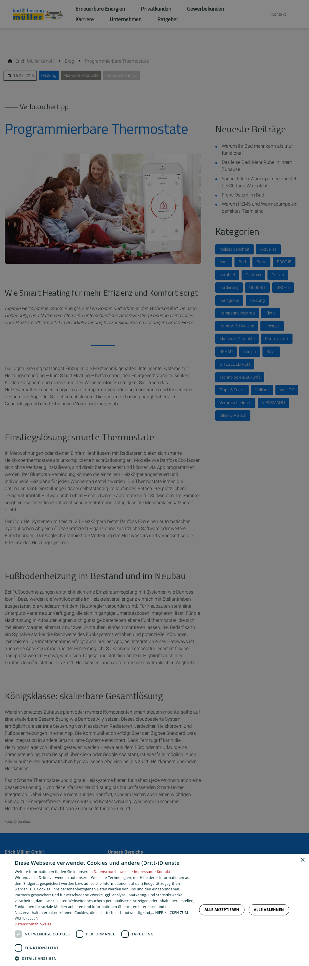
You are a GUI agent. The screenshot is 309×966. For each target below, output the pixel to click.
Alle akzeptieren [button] (221, 909)
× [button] (302, 860)
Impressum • (145, 871)
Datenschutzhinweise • (114, 871)
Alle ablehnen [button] (269, 909)
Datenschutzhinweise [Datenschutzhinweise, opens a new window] (33, 924)
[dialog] (154, 910)
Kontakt (163, 871)
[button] (104, 958)
